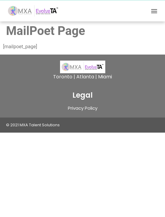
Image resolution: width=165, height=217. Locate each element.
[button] (154, 11)
